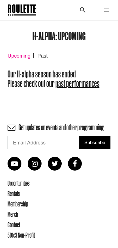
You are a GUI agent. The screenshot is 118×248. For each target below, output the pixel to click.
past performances (77, 83)
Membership (18, 204)
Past (42, 55)
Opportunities (19, 183)
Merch (13, 214)
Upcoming (19, 55)
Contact (14, 225)
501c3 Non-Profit (21, 235)
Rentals (14, 193)
